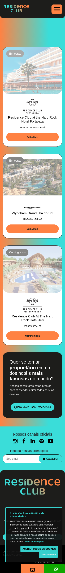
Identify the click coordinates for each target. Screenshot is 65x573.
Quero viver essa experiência (32, 407)
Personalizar (48, 555)
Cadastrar (50, 458)
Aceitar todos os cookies (39, 549)
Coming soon (32, 336)
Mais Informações (34, 541)
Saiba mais (32, 137)
